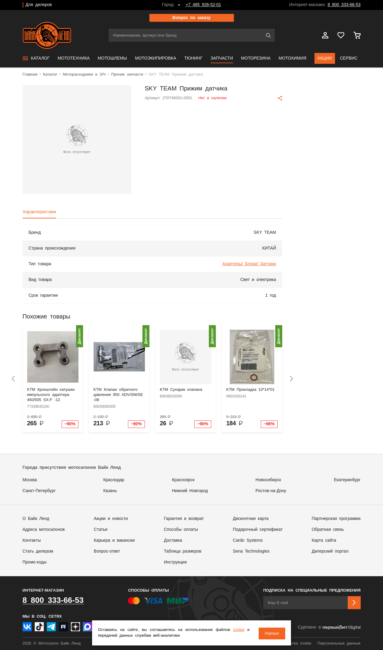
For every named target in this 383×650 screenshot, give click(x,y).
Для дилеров (39, 5)
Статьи (100, 529)
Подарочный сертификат (258, 529)
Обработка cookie (294, 643)
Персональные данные (339, 643)
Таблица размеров (182, 551)
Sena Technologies (251, 551)
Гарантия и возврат (184, 519)
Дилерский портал (330, 551)
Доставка (173, 540)
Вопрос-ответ (107, 551)
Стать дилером (38, 551)
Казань (110, 491)
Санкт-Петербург (39, 491)
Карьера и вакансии (114, 540)
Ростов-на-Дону (271, 491)
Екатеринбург (347, 480)
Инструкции (175, 562)
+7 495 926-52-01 (203, 5)
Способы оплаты (181, 529)
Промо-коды (35, 562)
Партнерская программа (336, 519)
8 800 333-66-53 (344, 5)
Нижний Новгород (190, 491)
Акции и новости (111, 519)
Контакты (32, 540)
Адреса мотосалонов (44, 529)
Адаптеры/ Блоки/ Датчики (249, 264)
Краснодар (113, 480)
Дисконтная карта (251, 519)
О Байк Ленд (36, 519)
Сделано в (329, 627)
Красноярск (183, 480)
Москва (30, 480)
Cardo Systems (248, 540)
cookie (235, 630)
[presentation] (13, 379)
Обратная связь (328, 529)
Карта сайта (324, 540)
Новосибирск (268, 480)
